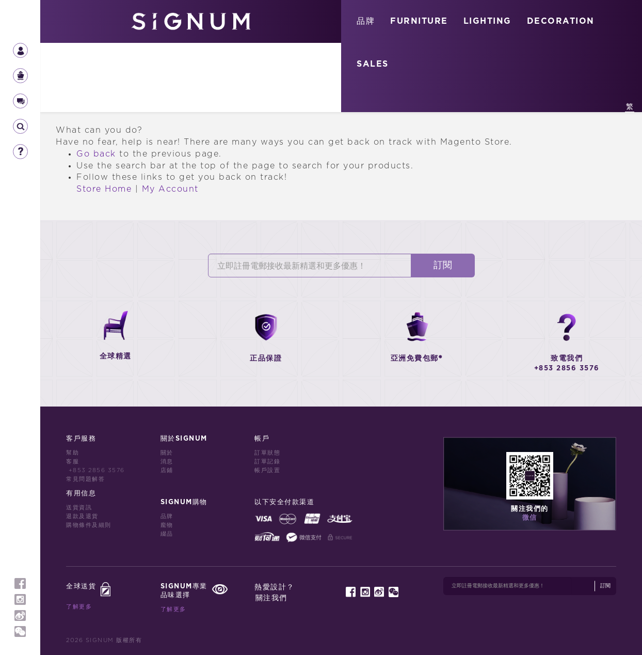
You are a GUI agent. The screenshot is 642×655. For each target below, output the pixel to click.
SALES (373, 64)
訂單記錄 (267, 461)
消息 (166, 461)
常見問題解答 (85, 479)
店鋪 (166, 470)
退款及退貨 (82, 516)
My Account (170, 189)
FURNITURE (419, 21)
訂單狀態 (267, 453)
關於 (166, 453)
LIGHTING (487, 21)
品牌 (366, 21)
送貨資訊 (79, 507)
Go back (96, 154)
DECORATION (561, 21)
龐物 (166, 525)
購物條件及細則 (88, 525)
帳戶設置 (267, 470)
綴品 (166, 534)
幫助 (72, 453)
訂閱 (443, 265)
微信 (529, 517)
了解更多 (79, 607)
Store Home (104, 189)
